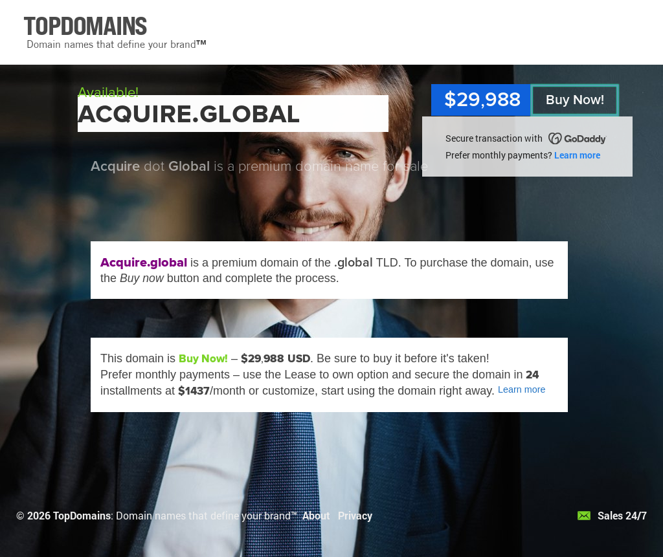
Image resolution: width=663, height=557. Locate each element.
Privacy (355, 515)
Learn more (577, 155)
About (316, 515)
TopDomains (82, 515)
